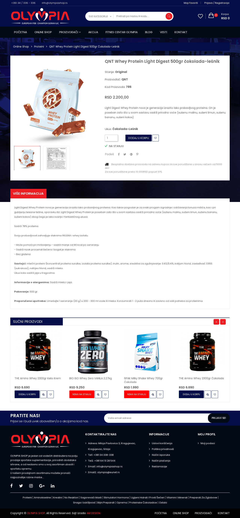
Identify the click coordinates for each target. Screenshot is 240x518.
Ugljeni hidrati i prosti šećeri (147, 497)
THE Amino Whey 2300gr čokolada (201, 378)
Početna (20, 32)
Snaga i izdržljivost (84, 503)
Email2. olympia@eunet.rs (104, 472)
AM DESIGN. (94, 513)
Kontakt (181, 32)
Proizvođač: (116, 79)
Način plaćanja (161, 461)
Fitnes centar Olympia (122, 32)
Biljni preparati (106, 503)
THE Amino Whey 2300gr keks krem (38, 378)
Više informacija (29, 193)
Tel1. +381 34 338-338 (101, 455)
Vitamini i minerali (177, 497)
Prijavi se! (219, 418)
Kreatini (57, 497)
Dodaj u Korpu (138, 138)
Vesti (163, 32)
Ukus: (121, 129)
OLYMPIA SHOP (36, 513)
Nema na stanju (82, 394)
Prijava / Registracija (217, 3)
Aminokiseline (42, 497)
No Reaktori (71, 497)
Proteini (39, 46)
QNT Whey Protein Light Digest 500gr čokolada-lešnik (84, 46)
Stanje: (116, 72)
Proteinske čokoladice (143, 503)
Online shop (43, 32)
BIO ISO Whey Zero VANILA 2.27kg (90, 378)
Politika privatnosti (163, 449)
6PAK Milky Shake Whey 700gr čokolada (143, 380)
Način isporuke (161, 455)
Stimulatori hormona (116, 497)
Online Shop (21, 46)
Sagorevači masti (91, 497)
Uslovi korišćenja (162, 443)
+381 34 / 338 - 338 (23, 3)
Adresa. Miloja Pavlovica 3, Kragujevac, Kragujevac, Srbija (112, 446)
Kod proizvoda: (118, 87)
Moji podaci (208, 443)
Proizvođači (70, 32)
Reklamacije (159, 466)
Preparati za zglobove (203, 497)
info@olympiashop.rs (55, 3)
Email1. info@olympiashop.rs (105, 466)
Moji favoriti (191, 3)
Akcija (93, 32)
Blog (148, 32)
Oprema (122, 503)
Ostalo (163, 503)
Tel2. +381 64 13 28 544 (101, 461)
